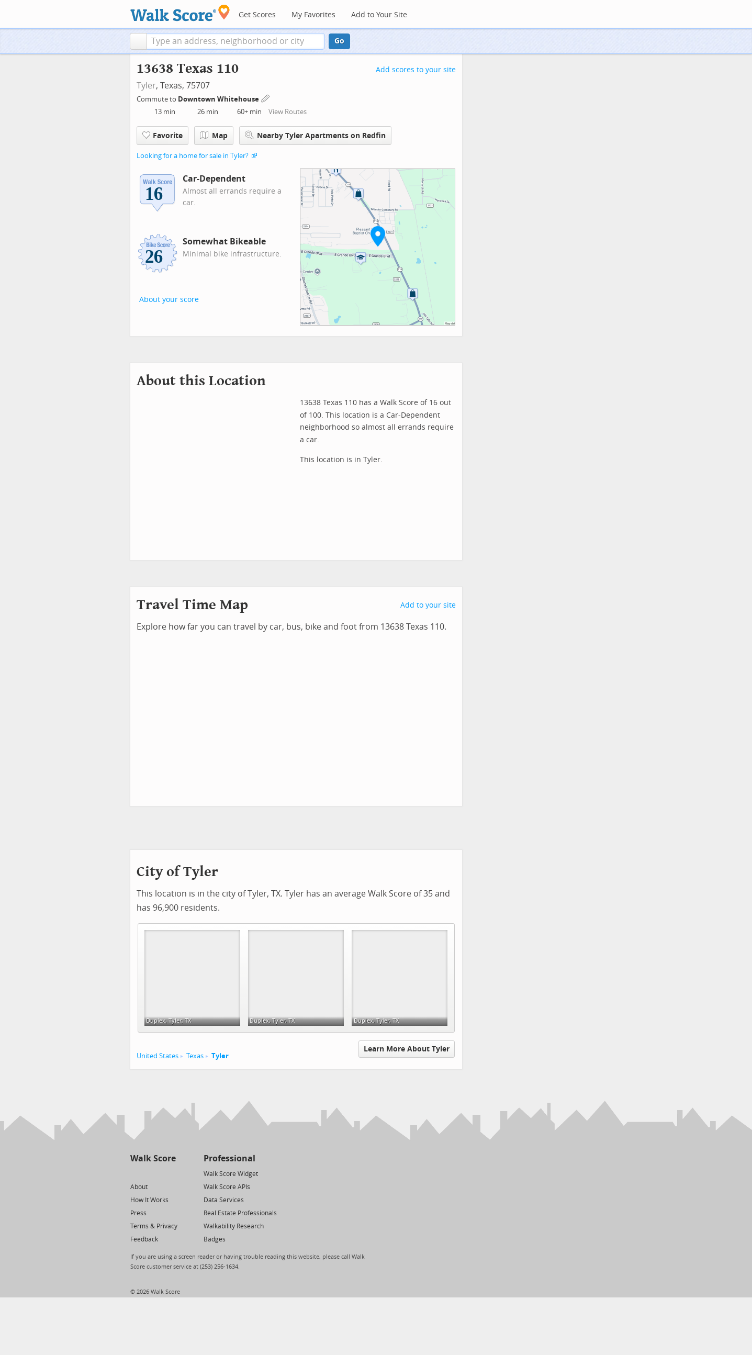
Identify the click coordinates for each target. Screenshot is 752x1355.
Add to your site (428, 605)
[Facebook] (153, 1173)
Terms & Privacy (153, 1226)
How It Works (149, 1200)
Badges (215, 1239)
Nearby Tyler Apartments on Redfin (315, 135)
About (139, 1187)
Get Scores (257, 14)
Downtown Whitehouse (219, 99)
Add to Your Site (379, 14)
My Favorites (313, 14)
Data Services (224, 1200)
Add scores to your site (416, 69)
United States (157, 1056)
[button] (138, 41)
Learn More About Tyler (407, 1049)
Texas (195, 1056)
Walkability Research (234, 1226)
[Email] (169, 1173)
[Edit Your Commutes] (266, 98)
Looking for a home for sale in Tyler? (193, 156)
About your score (169, 299)
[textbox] (236, 41)
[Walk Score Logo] (180, 12)
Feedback (144, 1239)
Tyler (146, 86)
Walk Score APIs (227, 1187)
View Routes (287, 112)
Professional (229, 1158)
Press (138, 1213)
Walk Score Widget (231, 1174)
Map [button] (214, 135)
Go (339, 41)
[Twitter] (136, 1173)
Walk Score (153, 1158)
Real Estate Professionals (240, 1213)
